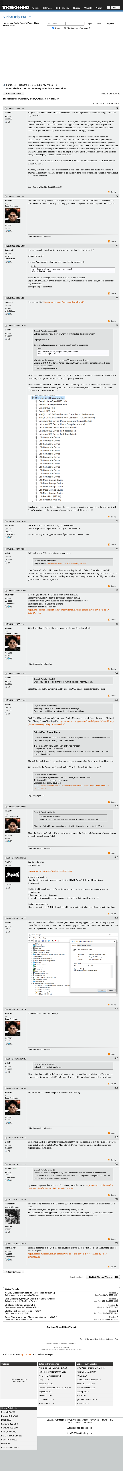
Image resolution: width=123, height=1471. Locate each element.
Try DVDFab (26, 1354)
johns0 (8, 201)
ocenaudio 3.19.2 (46, 1384)
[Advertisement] (61, 57)
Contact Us (84, 1339)
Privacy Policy (74, 1420)
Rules (36, 23)
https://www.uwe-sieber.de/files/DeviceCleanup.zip (50, 871)
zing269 (8, 302)
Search (6, 26)
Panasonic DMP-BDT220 (11, 1436)
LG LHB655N (6, 1420)
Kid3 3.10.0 (81, 1396)
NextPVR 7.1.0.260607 (86, 1372)
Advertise (94, 1420)
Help (99, 24)
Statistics (77, 1422)
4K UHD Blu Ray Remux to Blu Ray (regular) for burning (30, 1293)
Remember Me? (60, 28)
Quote (112, 192)
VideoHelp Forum (17, 17)
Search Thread (112, 103)
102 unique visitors (19, 1379)
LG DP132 (5, 1444)
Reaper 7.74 (44, 1380)
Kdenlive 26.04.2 (84, 1404)
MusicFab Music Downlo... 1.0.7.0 (53, 1368)
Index (6, 23)
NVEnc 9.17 (82, 1376)
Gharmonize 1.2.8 (46, 1400)
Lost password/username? (79, 28)
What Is (88, 7)
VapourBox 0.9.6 (46, 1392)
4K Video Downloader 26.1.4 (51, 1376)
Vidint (7, 113)
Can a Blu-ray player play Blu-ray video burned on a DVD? (31, 1317)
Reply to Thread (14, 93)
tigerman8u (10, 1248)
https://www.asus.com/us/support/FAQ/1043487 (64, 302)
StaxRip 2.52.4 (83, 1392)
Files (12, 26)
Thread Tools (98, 103)
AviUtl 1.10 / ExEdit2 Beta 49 (89, 1380)
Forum (35, 7)
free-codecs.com (84, 1428)
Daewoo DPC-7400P (9, 1416)
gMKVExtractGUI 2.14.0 (87, 1400)
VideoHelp (94, 1339)
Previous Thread (55, 1327)
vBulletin (66, 1347)
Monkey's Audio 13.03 (86, 1388)
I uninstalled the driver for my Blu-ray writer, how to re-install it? (36, 88)
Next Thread (70, 1327)
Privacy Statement (106, 1339)
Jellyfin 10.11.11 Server (86, 1384)
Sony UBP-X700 (8, 1412)
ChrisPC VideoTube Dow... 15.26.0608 (55, 1388)
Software (47, 7)
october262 (10, 1169)
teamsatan (9, 1204)
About (99, 7)
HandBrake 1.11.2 (46, 1404)
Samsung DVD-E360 (9, 1428)
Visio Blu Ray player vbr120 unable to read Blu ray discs (30, 1299)
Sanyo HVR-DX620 (9, 1440)
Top (117, 1277)
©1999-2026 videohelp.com (80, 1433)
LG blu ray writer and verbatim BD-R (21, 1305)
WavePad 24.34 (45, 1396)
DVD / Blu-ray (62, 7)
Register (110, 24)
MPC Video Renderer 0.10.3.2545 (91, 1368)
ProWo (8, 862)
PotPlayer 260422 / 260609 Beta (52, 1372)
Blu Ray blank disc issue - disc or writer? (23, 1311)
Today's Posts (26, 23)
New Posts (14, 23)
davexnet (9, 250)
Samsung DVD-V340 (9, 1424)
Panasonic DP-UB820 (10, 1448)
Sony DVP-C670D (8, 1432)
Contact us (60, 1420)
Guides (76, 7)
